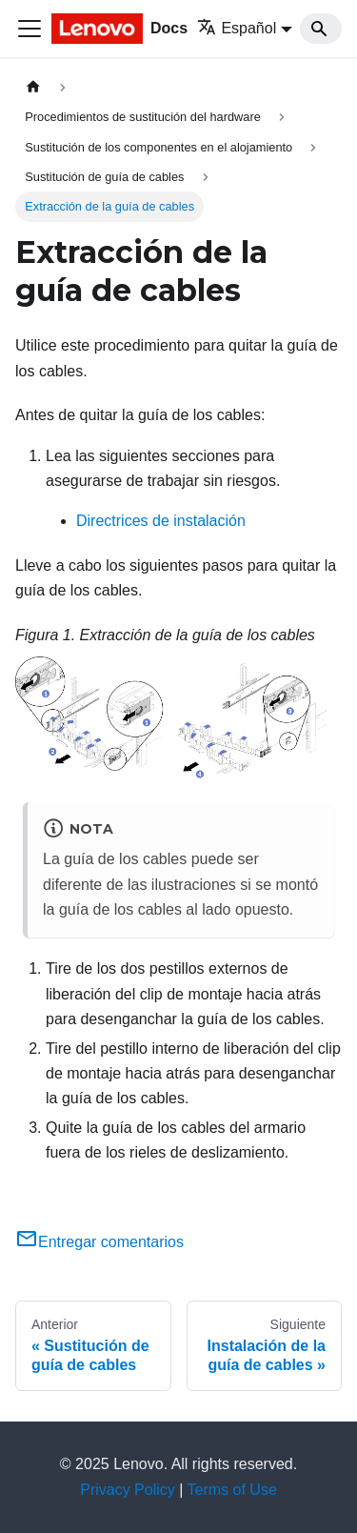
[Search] (321, 28)
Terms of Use (232, 1490)
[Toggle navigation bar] (29, 28)
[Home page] (33, 87)
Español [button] (236, 28)
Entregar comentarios (99, 1242)
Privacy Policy (127, 1490)
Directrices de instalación (161, 521)
